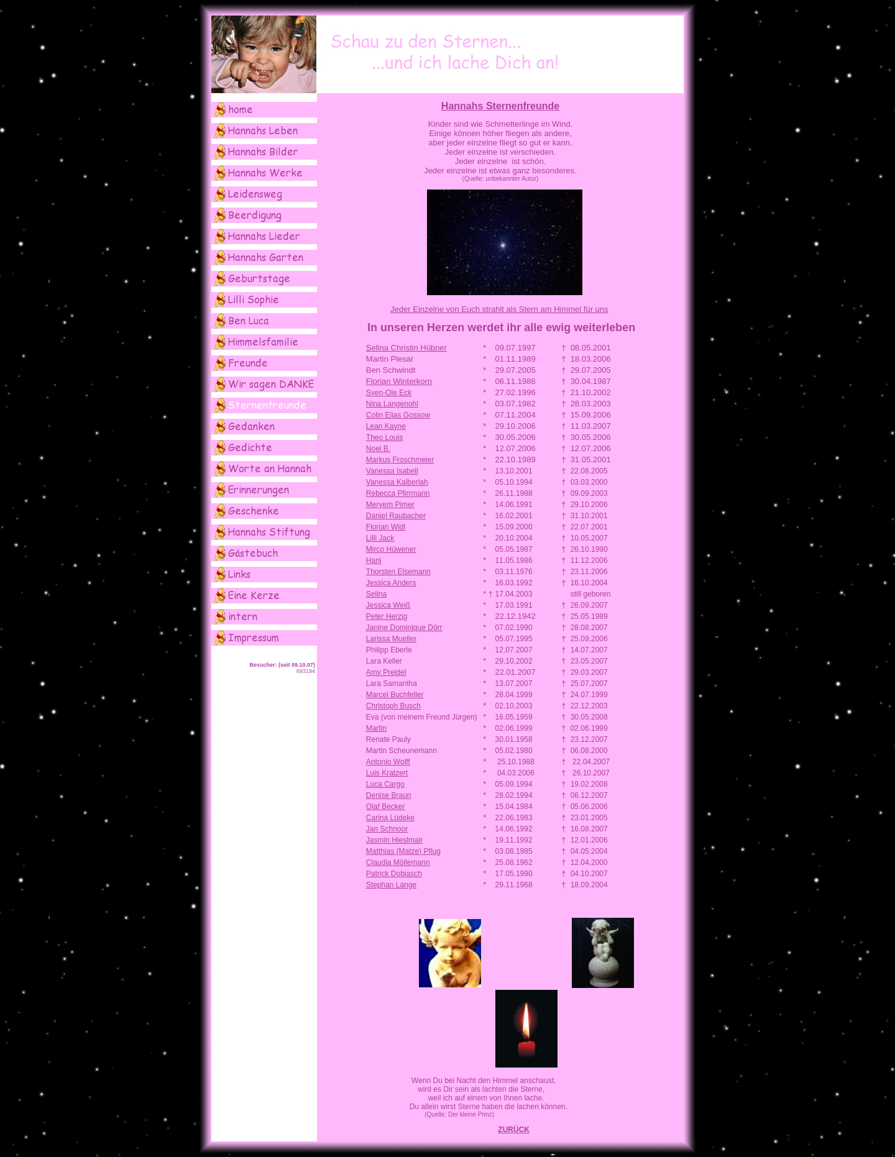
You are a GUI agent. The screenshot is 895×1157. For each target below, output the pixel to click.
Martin (376, 728)
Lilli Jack (380, 538)
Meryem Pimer (390, 504)
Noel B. (378, 448)
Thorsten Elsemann (398, 571)
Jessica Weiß (388, 605)
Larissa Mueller (391, 638)
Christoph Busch (393, 706)
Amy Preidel (386, 672)
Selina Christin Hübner (406, 347)
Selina (376, 594)
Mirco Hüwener (391, 549)
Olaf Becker (385, 806)
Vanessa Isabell (392, 471)
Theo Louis (384, 437)
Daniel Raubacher (396, 515)
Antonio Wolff (388, 761)
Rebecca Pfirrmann (398, 493)
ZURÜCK (514, 1129)
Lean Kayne (386, 426)
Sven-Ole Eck (388, 392)
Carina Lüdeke (390, 817)
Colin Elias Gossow (398, 415)
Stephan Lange (391, 884)
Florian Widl (385, 527)
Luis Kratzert (387, 773)
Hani (374, 560)
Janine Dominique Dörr (404, 627)
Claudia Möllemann (398, 862)
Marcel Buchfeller (395, 694)
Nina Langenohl (392, 404)
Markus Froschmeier (400, 459)
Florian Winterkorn (399, 381)
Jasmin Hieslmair (394, 840)
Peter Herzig (387, 616)
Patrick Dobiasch (394, 873)
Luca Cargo (385, 784)
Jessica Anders (391, 582)
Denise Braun (388, 795)
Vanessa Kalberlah (397, 482)
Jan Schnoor (387, 829)
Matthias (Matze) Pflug (403, 851)
